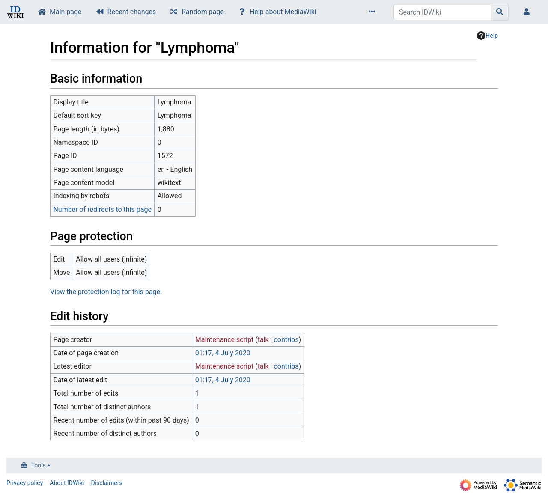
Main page (66, 12)
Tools (38, 465)
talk (263, 340)
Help (487, 35)
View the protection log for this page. (106, 292)
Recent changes (131, 12)
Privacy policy (24, 482)
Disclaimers (106, 482)
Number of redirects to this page (102, 209)
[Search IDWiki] (442, 12)
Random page (203, 12)
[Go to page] (500, 12)
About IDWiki (67, 482)
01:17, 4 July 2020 (222, 353)
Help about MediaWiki (283, 12)
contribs (286, 340)
